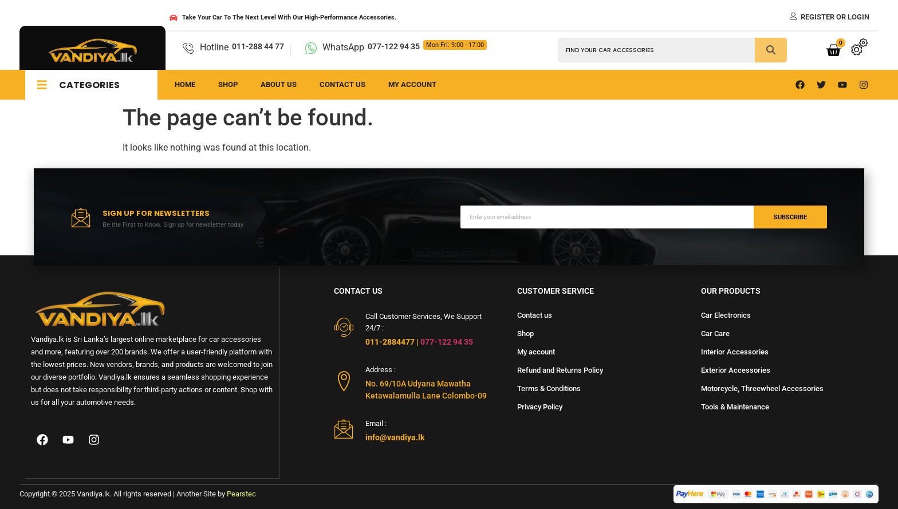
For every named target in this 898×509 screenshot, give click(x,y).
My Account (412, 84)
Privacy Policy (539, 407)
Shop (228, 84)
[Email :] (344, 429)
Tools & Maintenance (735, 407)
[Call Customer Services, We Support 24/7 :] (344, 327)
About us (279, 84)
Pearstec (241, 494)
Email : (376, 423)
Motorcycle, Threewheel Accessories (762, 388)
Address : (380, 369)
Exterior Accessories (735, 370)
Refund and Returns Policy (560, 370)
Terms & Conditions (549, 388)
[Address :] (344, 381)
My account (536, 352)
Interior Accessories (735, 352)
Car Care (715, 333)
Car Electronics (726, 315)
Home (185, 84)
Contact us (342, 84)
